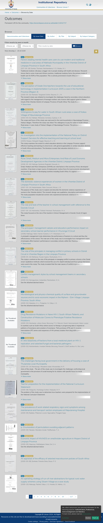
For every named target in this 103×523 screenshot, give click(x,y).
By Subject (72, 36)
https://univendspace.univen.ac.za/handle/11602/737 (48, 23)
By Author (51, 36)
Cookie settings (33, 521)
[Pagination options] (96, 51)
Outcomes (15, 12)
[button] (90, 5)
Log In (94, 5)
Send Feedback (70, 521)
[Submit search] (87, 5)
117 (71, 497)
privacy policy (86, 514)
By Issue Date (38, 36)
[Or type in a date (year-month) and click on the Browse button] (54, 46)
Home (7, 12)
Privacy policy (44, 521)
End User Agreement (56, 521)
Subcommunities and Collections (18, 36)
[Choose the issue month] (27, 46)
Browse (77, 46)
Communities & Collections (46, 7)
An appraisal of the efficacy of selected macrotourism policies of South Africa (55, 458)
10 (63, 497)
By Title (61, 36)
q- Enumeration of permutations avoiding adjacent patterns (47, 427)
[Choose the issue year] (11, 46)
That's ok (95, 518)
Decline (88, 518)
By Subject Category (87, 36)
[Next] (75, 497)
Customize (65, 518)
